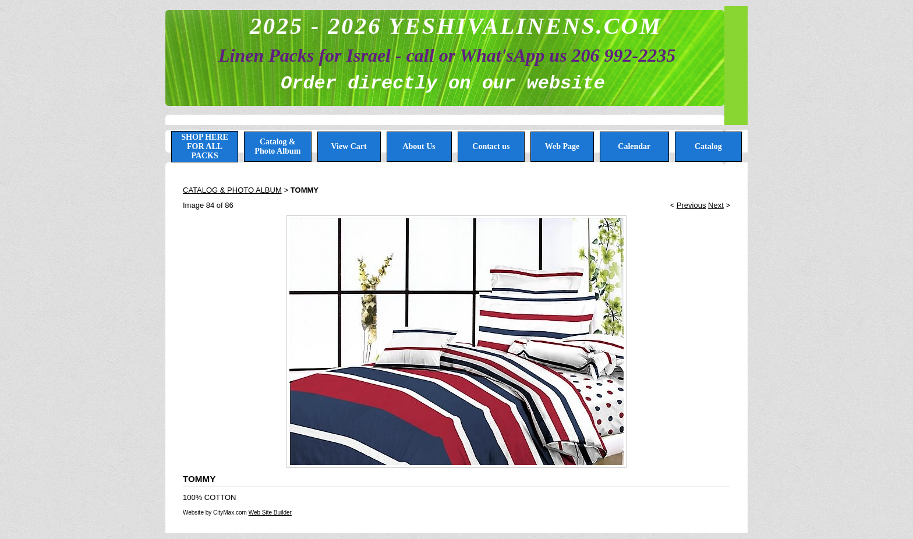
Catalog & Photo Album (277, 146)
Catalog (708, 146)
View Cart (348, 146)
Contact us (490, 146)
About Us (418, 146)
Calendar (634, 146)
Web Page (562, 146)
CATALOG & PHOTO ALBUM (232, 190)
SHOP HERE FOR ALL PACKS (204, 146)
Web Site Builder (270, 512)
